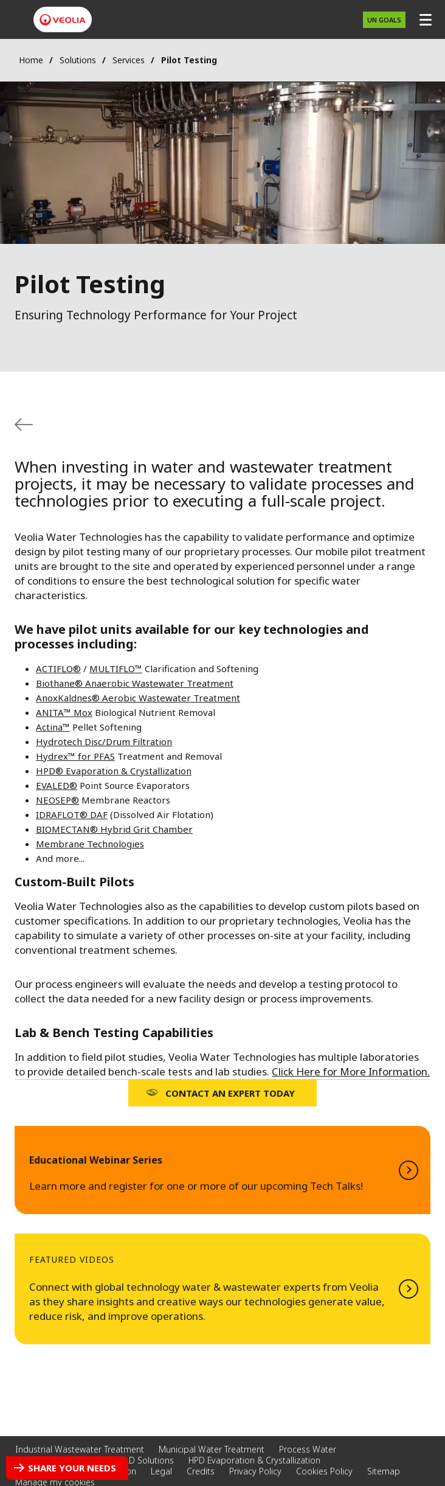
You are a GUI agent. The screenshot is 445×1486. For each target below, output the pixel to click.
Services (128, 60)
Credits (201, 1471)
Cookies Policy (324, 1471)
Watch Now (222, 1289)
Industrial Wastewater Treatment (79, 1449)
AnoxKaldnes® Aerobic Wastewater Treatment (138, 698)
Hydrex (52, 756)
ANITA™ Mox (64, 712)
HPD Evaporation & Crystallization (254, 1460)
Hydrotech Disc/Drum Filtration (104, 741)
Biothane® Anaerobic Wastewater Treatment (134, 683)
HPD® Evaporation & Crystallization (113, 771)
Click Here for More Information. (351, 1071)
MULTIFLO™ (115, 668)
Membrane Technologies (90, 844)
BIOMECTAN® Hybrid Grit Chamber (114, 829)
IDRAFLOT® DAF (72, 814)
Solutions (78, 60)
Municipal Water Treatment (211, 1449)
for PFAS (95, 756)
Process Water (307, 1449)
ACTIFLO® (58, 668)
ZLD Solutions (146, 1460)
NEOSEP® (57, 800)
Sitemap (383, 1471)
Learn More (222, 1170)
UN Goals (384, 19)
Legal (161, 1471)
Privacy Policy (255, 1471)
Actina (49, 727)
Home (31, 60)
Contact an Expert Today (230, 1093)
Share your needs (72, 1468)
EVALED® (56, 785)
